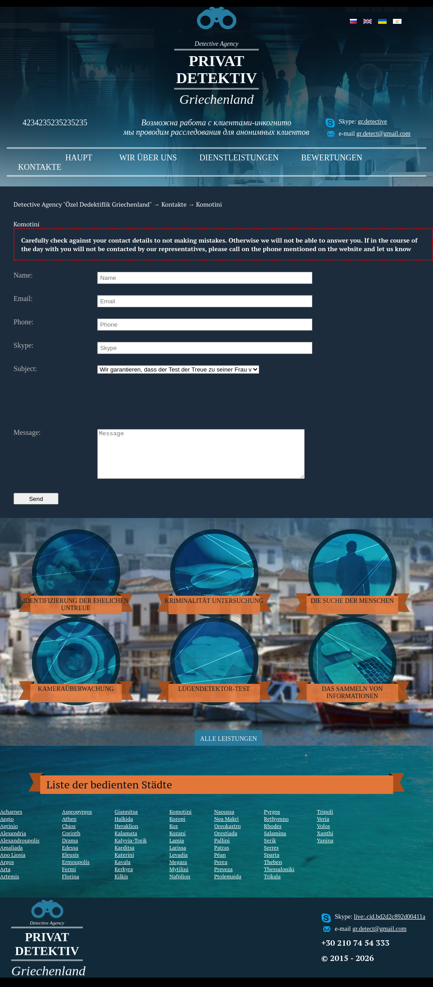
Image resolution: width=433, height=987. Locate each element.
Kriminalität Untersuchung (214, 610)
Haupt (78, 157)
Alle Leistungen (228, 748)
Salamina (275, 842)
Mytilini (179, 878)
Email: (23, 298)
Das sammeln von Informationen (352, 702)
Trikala (272, 885)
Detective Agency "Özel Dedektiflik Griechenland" (83, 204)
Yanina (325, 849)
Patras (222, 857)
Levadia (178, 864)
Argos (7, 871)
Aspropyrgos (77, 821)
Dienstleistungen (239, 157)
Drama (70, 849)
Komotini (180, 821)
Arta (5, 878)
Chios (69, 835)
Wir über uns (148, 157)
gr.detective (372, 121)
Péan (220, 864)
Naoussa (224, 821)
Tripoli (325, 821)
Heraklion (127, 835)
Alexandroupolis (20, 849)
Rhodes (272, 835)
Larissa (177, 857)
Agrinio (9, 835)
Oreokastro (227, 835)
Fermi (69, 878)
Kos (173, 835)
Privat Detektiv (216, 69)
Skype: (23, 345)
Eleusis (70, 864)
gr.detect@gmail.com (383, 133)
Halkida (124, 828)
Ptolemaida (228, 885)
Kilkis (121, 885)
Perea (221, 871)
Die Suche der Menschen (352, 610)
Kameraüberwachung (76, 698)
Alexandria (13, 842)
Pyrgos (272, 821)
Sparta (271, 864)
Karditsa (125, 857)
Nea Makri (226, 828)
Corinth (71, 842)
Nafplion (179, 885)
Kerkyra (124, 878)
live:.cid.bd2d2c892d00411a (389, 926)
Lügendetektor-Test (214, 698)
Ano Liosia (13, 864)
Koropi (177, 828)
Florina (70, 885)
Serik (270, 849)
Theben (273, 871)
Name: (23, 275)
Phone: (23, 322)
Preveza (223, 878)
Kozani (177, 842)
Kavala (123, 871)
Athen (69, 828)
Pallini (222, 849)
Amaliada (11, 857)
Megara (178, 871)
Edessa (70, 857)
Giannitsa (126, 821)
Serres (271, 857)
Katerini (124, 864)
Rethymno (276, 828)
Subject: (25, 368)
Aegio (7, 828)
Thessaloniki (279, 878)
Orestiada (226, 842)
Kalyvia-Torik (131, 849)
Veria (323, 828)
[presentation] (165, 400)
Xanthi (325, 842)
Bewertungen (331, 157)
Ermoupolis (76, 871)
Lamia (176, 849)
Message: (27, 432)
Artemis (9, 885)
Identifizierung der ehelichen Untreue (75, 614)
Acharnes (11, 821)
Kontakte (40, 167)
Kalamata (126, 842)
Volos (323, 835)
